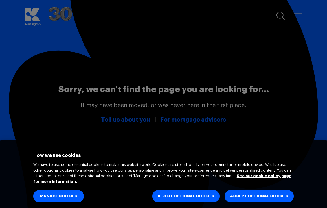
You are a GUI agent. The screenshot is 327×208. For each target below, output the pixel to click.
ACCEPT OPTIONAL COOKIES (259, 196)
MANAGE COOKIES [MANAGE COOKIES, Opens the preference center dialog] (58, 196)
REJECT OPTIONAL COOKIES (186, 196)
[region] (163, 174)
